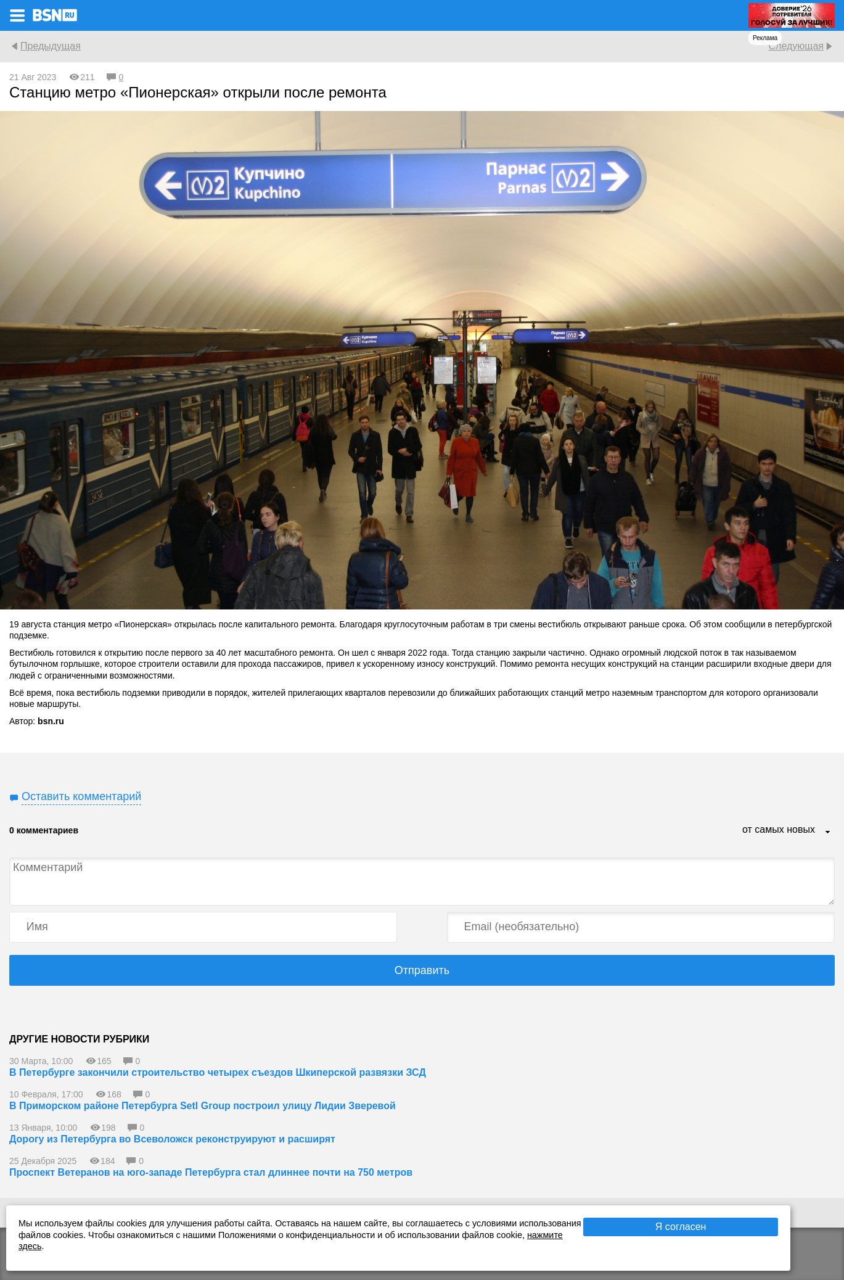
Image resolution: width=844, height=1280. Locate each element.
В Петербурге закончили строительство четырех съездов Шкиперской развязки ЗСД (217, 1072)
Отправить (422, 970)
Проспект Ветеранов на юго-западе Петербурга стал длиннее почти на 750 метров (210, 1172)
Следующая (796, 46)
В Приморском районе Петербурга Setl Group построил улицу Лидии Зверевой (202, 1105)
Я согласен (681, 1226)
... (828, 833)
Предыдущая (50, 46)
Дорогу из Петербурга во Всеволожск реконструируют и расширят (172, 1139)
